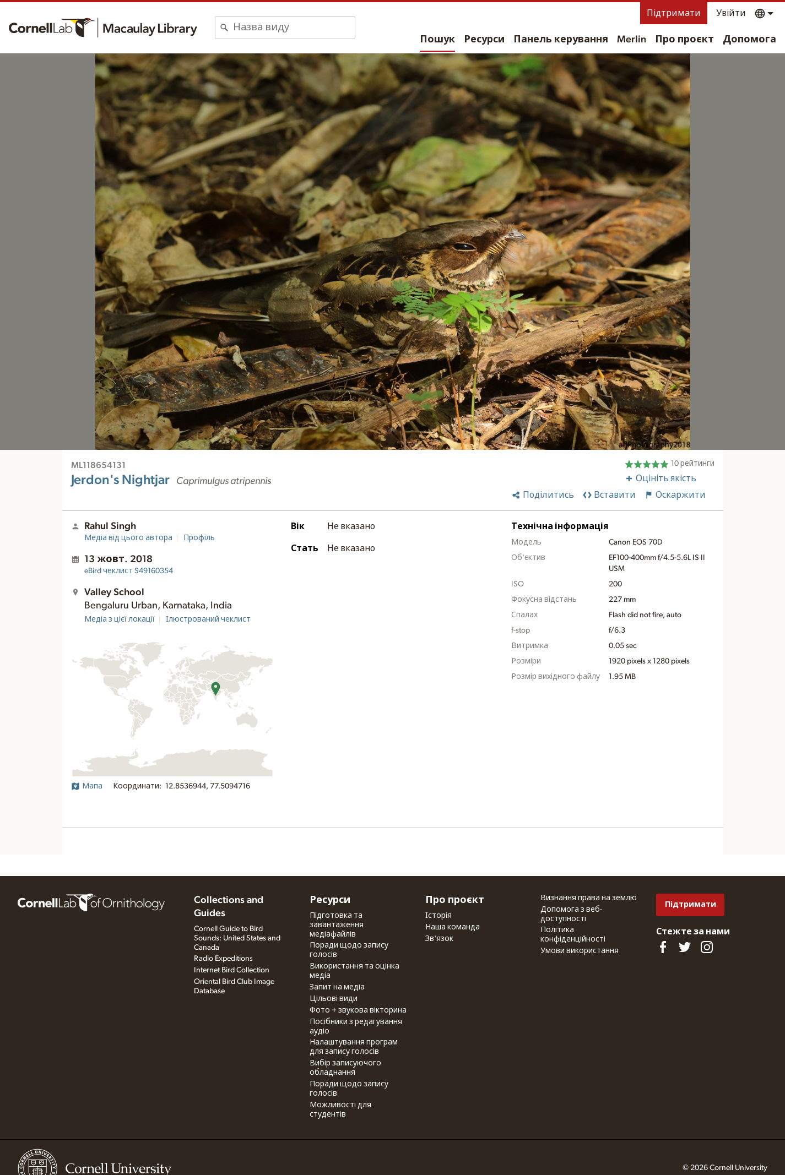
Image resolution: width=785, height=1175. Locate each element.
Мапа (86, 786)
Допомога (749, 40)
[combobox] (294, 28)
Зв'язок (439, 939)
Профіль (199, 538)
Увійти (731, 13)
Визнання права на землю (588, 898)
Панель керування (560, 40)
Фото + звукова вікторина (358, 1010)
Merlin (631, 40)
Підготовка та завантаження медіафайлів (337, 925)
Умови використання (579, 951)
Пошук (437, 40)
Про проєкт (684, 40)
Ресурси (484, 40)
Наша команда (452, 927)
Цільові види (334, 999)
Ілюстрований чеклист (208, 619)
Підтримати (674, 13)
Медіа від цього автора (128, 538)
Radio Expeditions (223, 958)
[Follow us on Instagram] (706, 947)
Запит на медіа (337, 987)
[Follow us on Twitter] (684, 947)
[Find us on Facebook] (662, 947)
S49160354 (128, 571)
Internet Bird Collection (231, 970)
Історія (438, 916)
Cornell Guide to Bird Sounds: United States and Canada (237, 938)
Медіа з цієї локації (119, 619)
